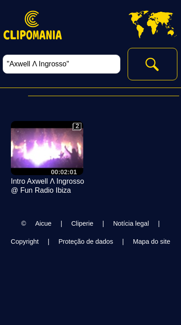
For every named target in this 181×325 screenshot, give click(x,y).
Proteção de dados (85, 241)
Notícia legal (131, 223)
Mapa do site (151, 241)
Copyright (25, 241)
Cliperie (82, 223)
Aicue (43, 223)
